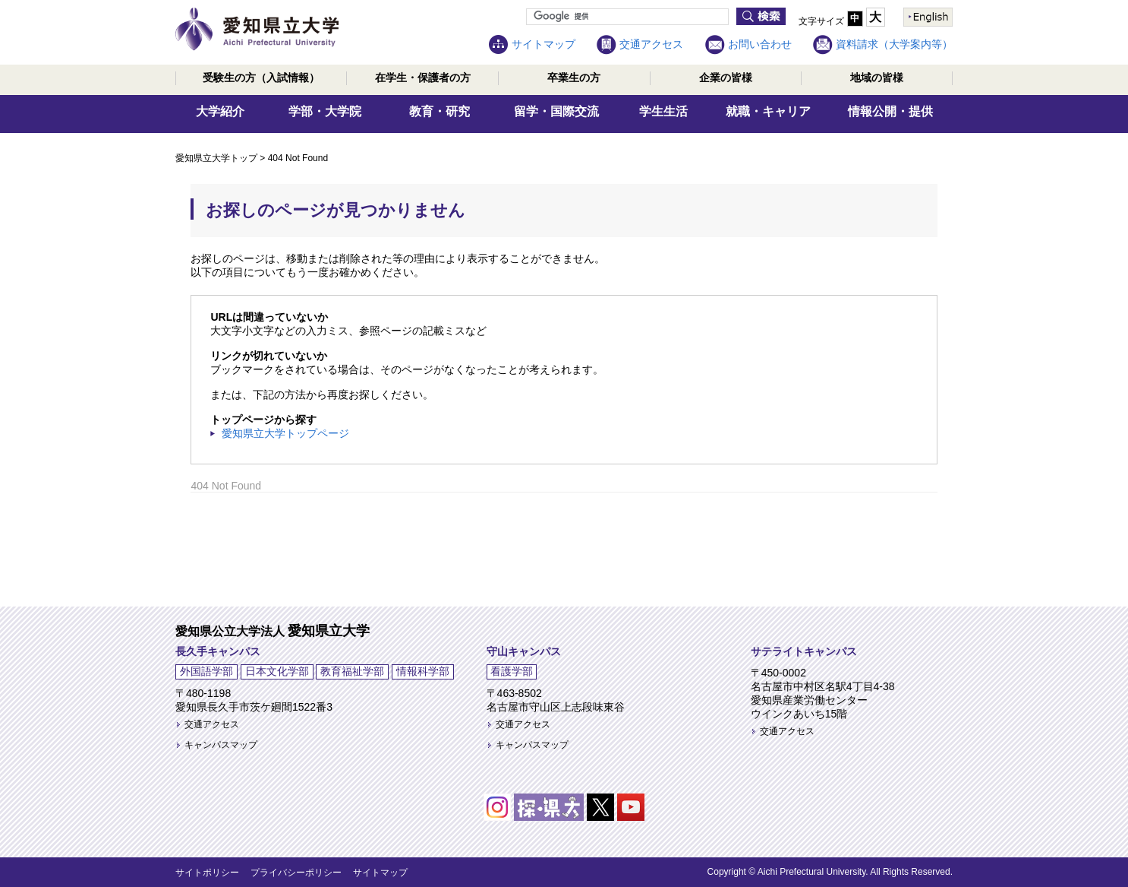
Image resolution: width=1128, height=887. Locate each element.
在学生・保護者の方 (423, 77)
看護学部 (511, 671)
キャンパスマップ (220, 745)
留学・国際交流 (556, 111)
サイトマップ (543, 44)
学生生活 (663, 111)
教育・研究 (439, 111)
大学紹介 (220, 111)
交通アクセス (651, 44)
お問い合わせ (760, 44)
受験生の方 (261, 77)
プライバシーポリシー (296, 872)
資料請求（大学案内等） (894, 44)
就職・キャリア (768, 111)
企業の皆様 (725, 77)
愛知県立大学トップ (216, 158)
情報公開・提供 (890, 111)
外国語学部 (206, 671)
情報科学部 (422, 671)
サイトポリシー (207, 872)
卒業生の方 (573, 77)
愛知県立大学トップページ (285, 433)
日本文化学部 (277, 671)
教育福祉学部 (352, 671)
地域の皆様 (876, 77)
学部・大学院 (324, 111)
